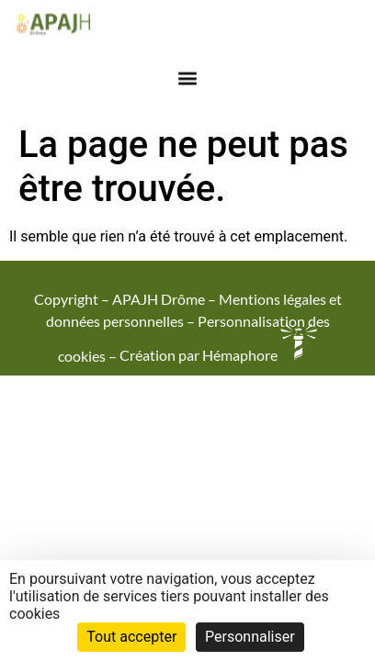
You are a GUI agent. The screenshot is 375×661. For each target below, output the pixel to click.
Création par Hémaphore (218, 355)
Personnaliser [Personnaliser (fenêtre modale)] (250, 636)
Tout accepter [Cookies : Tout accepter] (131, 636)
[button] (188, 74)
